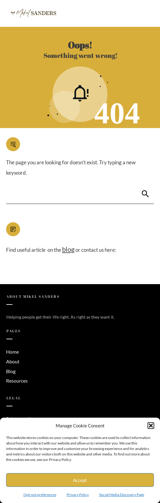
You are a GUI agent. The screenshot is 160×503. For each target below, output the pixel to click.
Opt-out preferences (39, 494)
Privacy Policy (78, 494)
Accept (80, 480)
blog (68, 249)
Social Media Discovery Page (121, 494)
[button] (151, 426)
